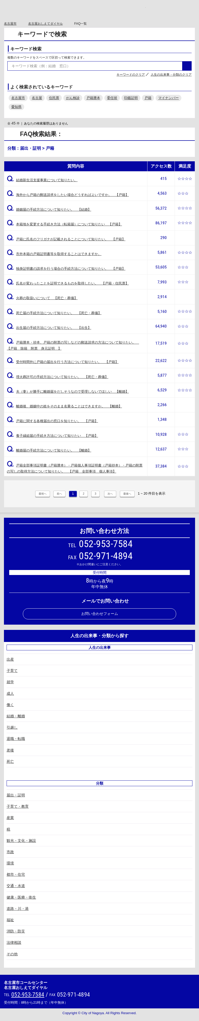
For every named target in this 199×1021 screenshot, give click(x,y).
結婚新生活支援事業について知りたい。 (42, 180)
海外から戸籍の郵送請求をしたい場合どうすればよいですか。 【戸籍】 (68, 195)
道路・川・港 (18, 908)
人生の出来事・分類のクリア (171, 74)
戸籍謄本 (93, 98)
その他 (12, 954)
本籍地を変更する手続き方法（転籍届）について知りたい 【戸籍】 (64, 224)
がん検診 (73, 98)
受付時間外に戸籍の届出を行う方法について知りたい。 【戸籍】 (63, 362)
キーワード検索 (26, 48)
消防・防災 (16, 931)
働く (10, 705)
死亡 (10, 761)
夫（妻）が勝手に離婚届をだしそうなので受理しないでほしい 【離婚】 (68, 391)
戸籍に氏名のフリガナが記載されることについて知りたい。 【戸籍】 (66, 239)
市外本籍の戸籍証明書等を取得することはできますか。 (54, 254)
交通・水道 (16, 886)
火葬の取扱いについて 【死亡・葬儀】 (42, 298)
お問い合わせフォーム (99, 613)
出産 (10, 659)
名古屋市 (10, 23)
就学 (10, 682)
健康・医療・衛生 (21, 897)
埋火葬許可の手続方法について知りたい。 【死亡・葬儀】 (57, 377)
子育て (12, 670)
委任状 (112, 98)
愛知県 (16, 107)
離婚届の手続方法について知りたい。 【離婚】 (49, 450)
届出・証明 (16, 795)
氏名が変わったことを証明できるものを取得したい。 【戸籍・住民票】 (68, 283)
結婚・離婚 (16, 716)
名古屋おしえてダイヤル (45, 23)
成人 (10, 693)
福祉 (10, 920)
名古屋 (37, 98)
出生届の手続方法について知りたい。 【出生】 (49, 328)
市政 (10, 852)
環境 (10, 863)
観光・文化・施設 (21, 840)
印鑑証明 (131, 98)
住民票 (54, 98)
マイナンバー (168, 98)
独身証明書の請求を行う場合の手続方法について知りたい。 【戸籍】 (66, 269)
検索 (187, 66)
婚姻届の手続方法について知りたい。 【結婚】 (49, 209)
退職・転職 (16, 739)
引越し (12, 727)
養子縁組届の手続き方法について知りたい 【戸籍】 (52, 436)
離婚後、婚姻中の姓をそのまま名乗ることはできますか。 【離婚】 (64, 406)
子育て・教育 (18, 806)
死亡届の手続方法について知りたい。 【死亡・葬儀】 (54, 313)
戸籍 (148, 98)
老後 (10, 750)
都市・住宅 (16, 874)
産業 (10, 818)
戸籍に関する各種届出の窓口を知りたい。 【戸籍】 (52, 421)
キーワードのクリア (130, 74)
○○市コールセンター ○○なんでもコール (100, 9)
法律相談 (14, 942)
